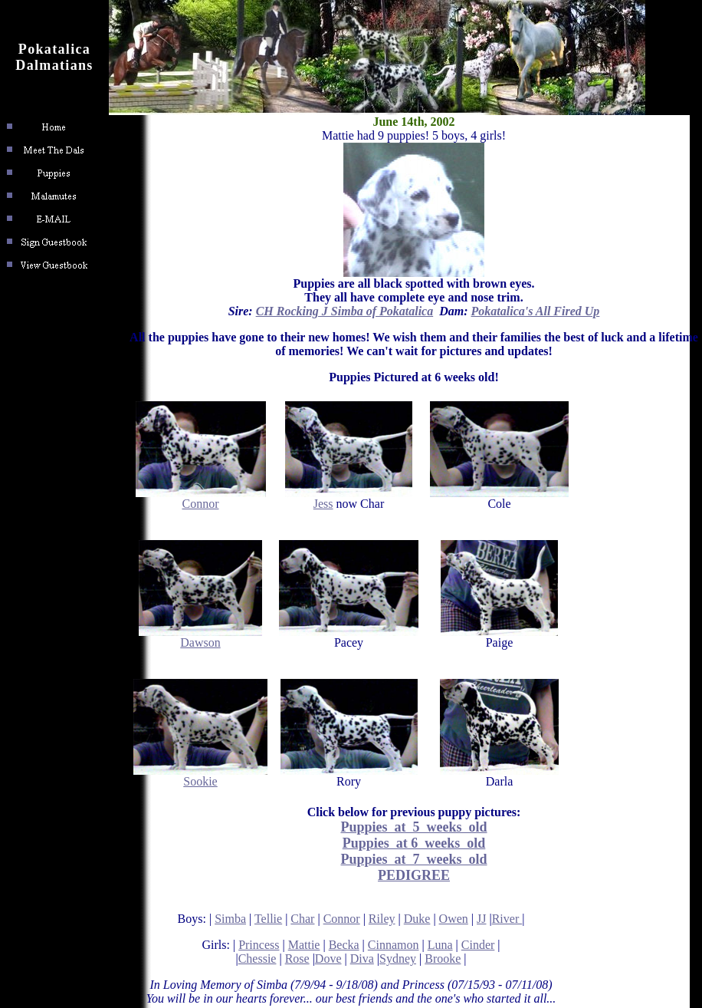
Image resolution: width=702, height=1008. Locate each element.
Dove (328, 958)
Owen (453, 918)
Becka (344, 944)
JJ (481, 918)
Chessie (257, 958)
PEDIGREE (414, 875)
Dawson (200, 637)
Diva (362, 958)
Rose (297, 958)
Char (302, 918)
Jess (348, 498)
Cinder (478, 944)
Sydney (397, 958)
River (507, 918)
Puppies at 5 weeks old (413, 827)
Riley (382, 918)
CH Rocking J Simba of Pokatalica (345, 311)
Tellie (268, 918)
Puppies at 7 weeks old (413, 859)
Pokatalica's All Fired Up (535, 311)
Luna (440, 944)
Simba (230, 918)
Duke (417, 918)
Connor (201, 498)
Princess (258, 944)
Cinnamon (393, 944)
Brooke (443, 958)
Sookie (200, 776)
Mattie (304, 944)
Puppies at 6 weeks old (414, 843)
